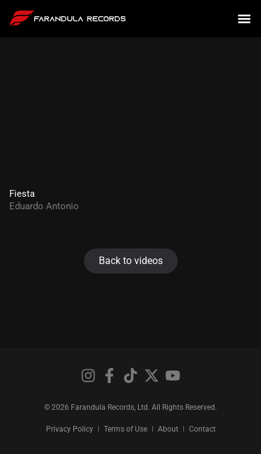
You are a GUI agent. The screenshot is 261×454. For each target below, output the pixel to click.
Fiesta (22, 193)
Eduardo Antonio (44, 206)
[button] (244, 19)
